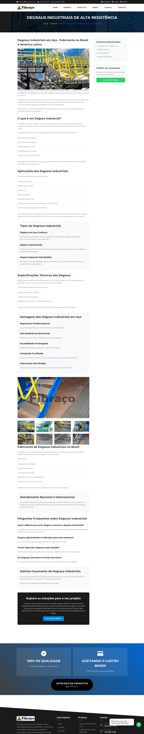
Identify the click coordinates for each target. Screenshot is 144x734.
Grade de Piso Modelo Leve (107, 46)
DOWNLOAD (72, 684)
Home (45, 24)
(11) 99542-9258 (58, 2)
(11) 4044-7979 (43, 2)
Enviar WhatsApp (110, 80)
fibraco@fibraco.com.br (26, 2)
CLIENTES (108, 7)
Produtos (53, 24)
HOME (55, 7)
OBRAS (95, 7)
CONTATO (122, 7)
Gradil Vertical (102, 53)
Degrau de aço (102, 49)
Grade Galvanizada (104, 57)
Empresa (61, 728)
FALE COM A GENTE (53, 618)
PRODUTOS (81, 7)
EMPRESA (67, 7)
